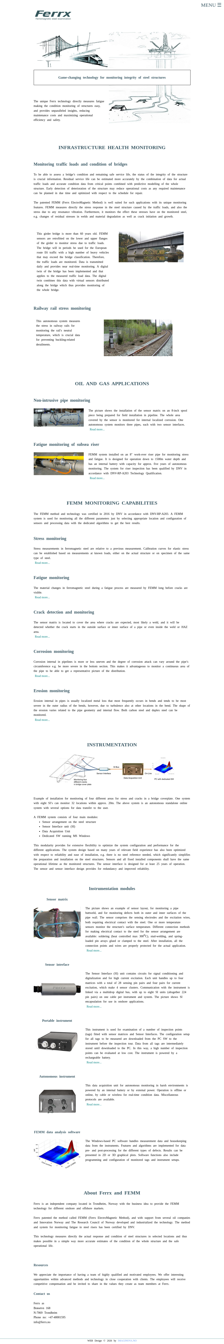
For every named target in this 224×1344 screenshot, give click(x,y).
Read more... (97, 429)
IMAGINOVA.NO (127, 1340)
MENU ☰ (212, 5)
